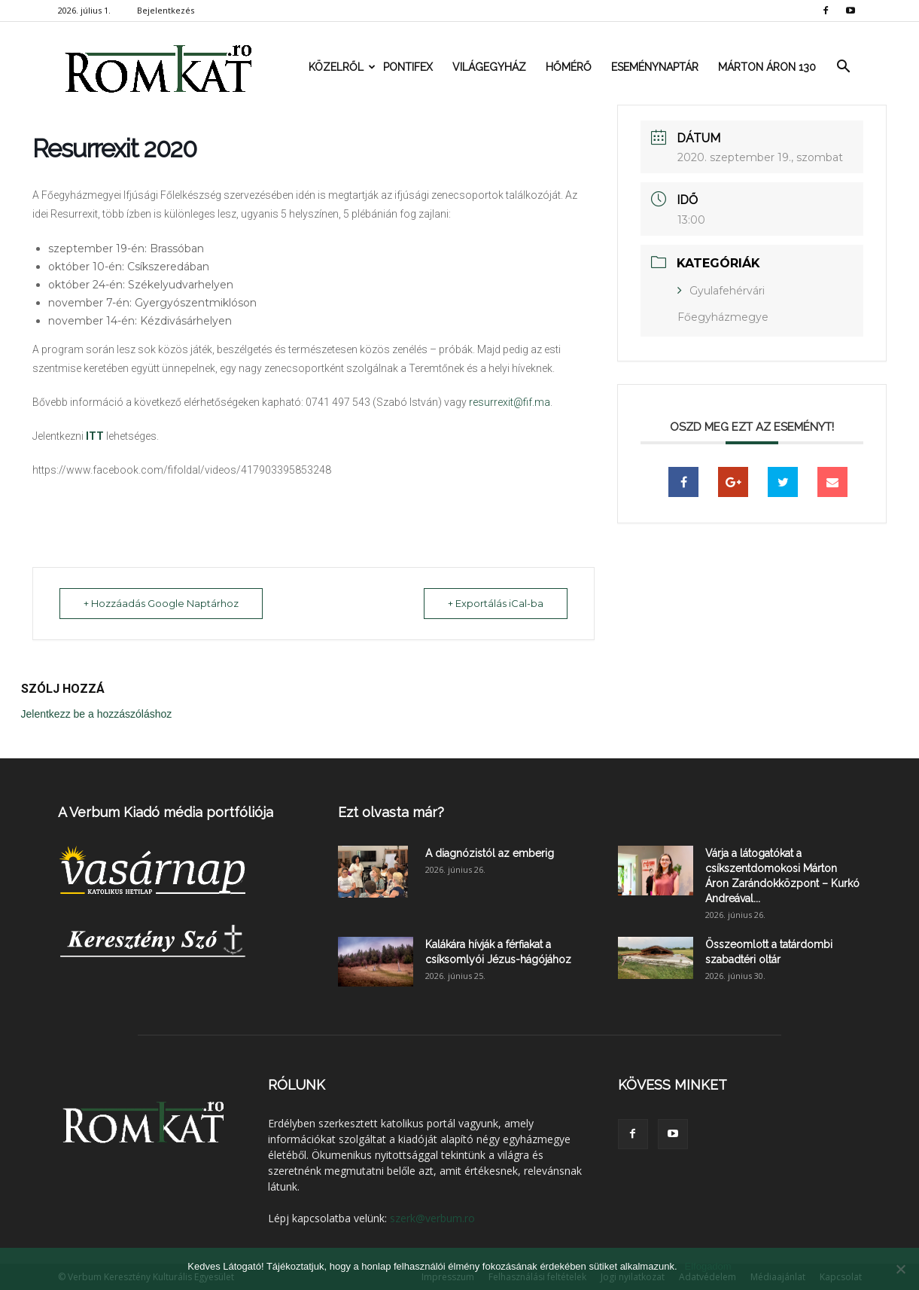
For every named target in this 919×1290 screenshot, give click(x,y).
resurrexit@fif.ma (509, 402)
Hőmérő (569, 67)
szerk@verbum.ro (432, 1217)
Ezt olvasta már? (391, 811)
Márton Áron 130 (767, 67)
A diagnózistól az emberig (489, 852)
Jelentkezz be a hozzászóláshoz (96, 713)
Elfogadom (708, 1266)
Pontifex (408, 67)
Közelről (341, 67)
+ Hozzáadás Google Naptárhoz (163, 603)
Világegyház (489, 67)
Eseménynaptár (654, 67)
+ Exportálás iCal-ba (493, 603)
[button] (844, 67)
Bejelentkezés (165, 10)
